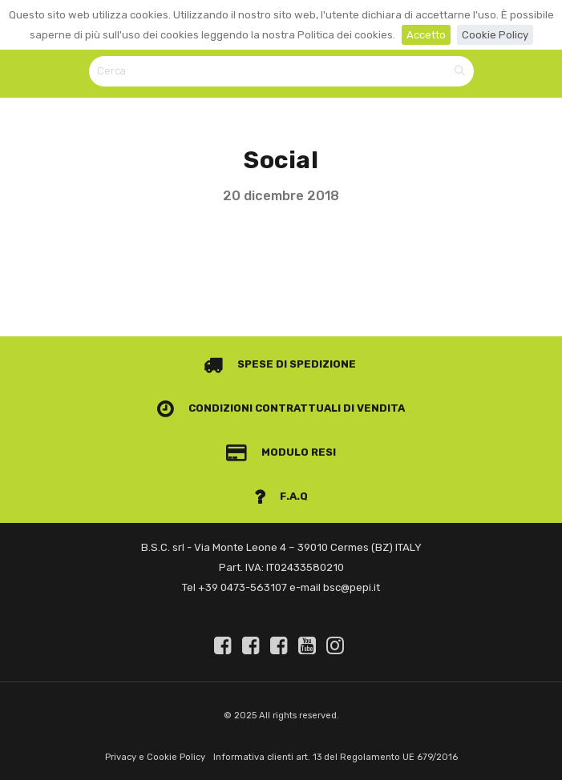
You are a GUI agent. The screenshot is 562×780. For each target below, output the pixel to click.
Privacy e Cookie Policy (155, 757)
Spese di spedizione (280, 364)
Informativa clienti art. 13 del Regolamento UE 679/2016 (335, 757)
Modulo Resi (281, 452)
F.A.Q (281, 496)
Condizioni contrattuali (249, 408)
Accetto (426, 35)
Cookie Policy (495, 35)
